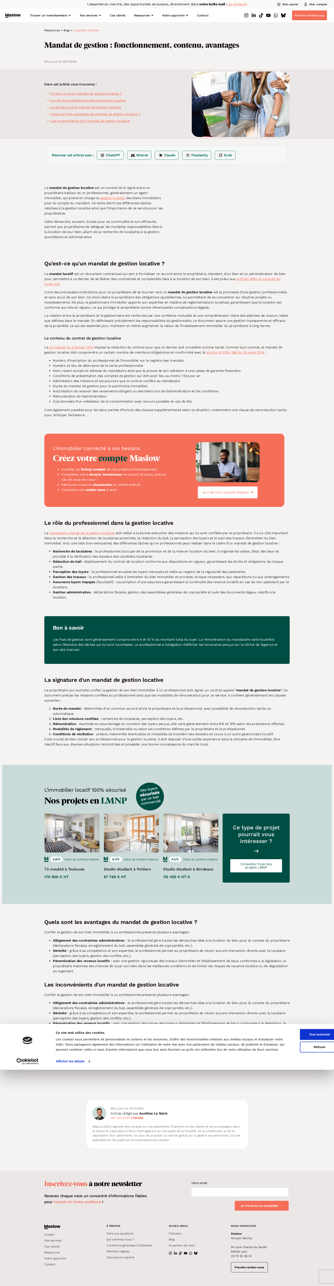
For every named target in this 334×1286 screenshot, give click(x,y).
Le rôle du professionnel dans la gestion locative (88, 100)
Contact (202, 15)
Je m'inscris (237, 4)
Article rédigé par (139, 1113)
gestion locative (112, 198)
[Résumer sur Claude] (167, 155)
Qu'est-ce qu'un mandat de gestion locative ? (86, 94)
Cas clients (117, 15)
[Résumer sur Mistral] (139, 155)
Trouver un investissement (50, 15)
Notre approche (175, 15)
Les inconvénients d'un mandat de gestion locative (90, 121)
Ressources (144, 15)
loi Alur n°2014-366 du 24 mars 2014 (235, 352)
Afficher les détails (70, 1277)
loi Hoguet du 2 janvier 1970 (70, 347)
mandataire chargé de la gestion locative (81, 533)
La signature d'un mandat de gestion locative (85, 107)
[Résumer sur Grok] (225, 155)
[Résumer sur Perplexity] (196, 155)
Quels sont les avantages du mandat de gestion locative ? (95, 114)
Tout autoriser (298, 1245)
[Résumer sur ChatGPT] (110, 155)
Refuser (298, 1258)
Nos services (90, 15)
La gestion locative (86, 30)
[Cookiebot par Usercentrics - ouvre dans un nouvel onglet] (27, 1277)
